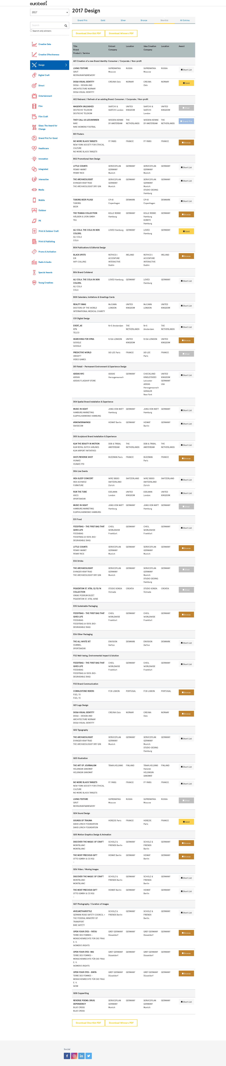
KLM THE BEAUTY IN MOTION (86, 444)
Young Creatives (45, 283)
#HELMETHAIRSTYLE (82, 911)
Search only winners (40, 31)
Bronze (144, 20)
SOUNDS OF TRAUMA (82, 820)
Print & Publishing (46, 241)
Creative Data (44, 44)
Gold (103, 20)
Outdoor (42, 210)
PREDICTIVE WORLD (82, 352)
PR (39, 221)
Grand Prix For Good (47, 138)
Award (181, 46)
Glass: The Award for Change (47, 127)
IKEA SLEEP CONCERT (83, 478)
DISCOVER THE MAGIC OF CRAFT (88, 842)
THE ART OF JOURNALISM (84, 765)
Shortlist (164, 20)
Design (41, 65)
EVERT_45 (77, 325)
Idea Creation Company (150, 48)
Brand (76, 50)
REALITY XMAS (79, 304)
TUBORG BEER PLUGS (83, 200)
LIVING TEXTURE (80, 68)
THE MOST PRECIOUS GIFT (85, 855)
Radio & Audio (44, 262)
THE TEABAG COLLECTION (85, 213)
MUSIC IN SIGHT (80, 409)
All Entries (185, 20)
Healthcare (43, 148)
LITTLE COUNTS (80, 166)
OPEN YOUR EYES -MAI (83, 952)
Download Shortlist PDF (88, 33)
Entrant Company (112, 48)
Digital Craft (43, 75)
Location (130, 46)
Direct (41, 85)
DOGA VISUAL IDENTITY (83, 82)
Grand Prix (82, 20)
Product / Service (81, 53)
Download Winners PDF (121, 33)
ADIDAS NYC (78, 374)
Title (75, 46)
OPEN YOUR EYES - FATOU (85, 931)
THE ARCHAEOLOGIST (83, 179)
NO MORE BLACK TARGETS (85, 141)
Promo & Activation (47, 252)
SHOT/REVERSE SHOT (83, 457)
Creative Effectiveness (48, 54)
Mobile (41, 200)
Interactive (44, 179)
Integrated (43, 169)
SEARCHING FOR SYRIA (83, 339)
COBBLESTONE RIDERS (83, 691)
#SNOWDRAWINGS (81, 422)
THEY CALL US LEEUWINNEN (86, 120)
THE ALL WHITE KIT (82, 641)
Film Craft (43, 116)
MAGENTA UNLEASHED (83, 106)
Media (41, 190)
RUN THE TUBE (80, 492)
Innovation (43, 159)
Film (40, 106)
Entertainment (45, 96)
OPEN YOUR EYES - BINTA (84, 972)
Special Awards (45, 272)
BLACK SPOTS (79, 255)
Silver (123, 20)
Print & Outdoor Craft (49, 231)
